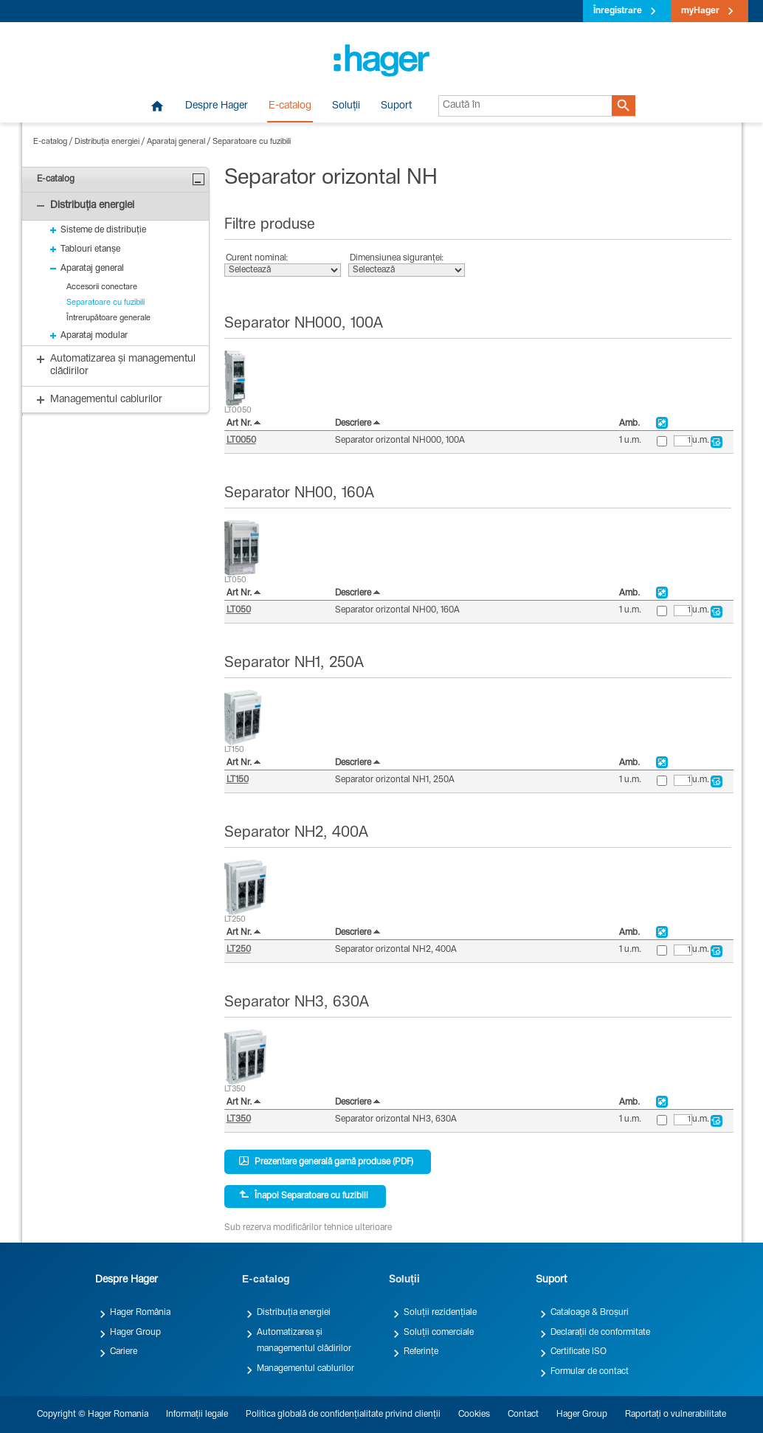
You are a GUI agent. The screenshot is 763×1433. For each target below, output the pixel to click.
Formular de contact (589, 1371)
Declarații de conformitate (600, 1332)
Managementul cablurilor (305, 1368)
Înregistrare (617, 11)
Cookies (474, 1414)
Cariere (123, 1351)
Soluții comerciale (439, 1332)
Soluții (346, 106)
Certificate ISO (578, 1351)
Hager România (140, 1312)
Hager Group (135, 1332)
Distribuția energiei (107, 142)
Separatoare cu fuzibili (252, 142)
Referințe (421, 1351)
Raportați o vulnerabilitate (675, 1414)
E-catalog (290, 106)
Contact (523, 1414)
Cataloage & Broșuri (589, 1312)
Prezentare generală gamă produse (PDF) (326, 1161)
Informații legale (197, 1414)
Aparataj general (176, 142)
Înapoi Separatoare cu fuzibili (303, 1195)
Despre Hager (216, 106)
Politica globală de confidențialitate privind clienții (343, 1414)
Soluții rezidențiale (440, 1312)
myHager (700, 11)
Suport (396, 106)
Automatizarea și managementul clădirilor (304, 1340)
